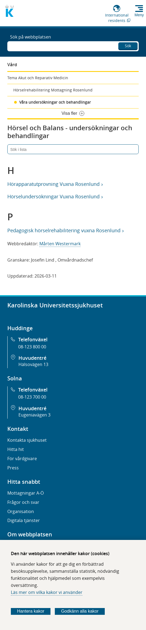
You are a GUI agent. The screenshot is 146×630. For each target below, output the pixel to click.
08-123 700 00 (32, 397)
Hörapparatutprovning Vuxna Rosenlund (53, 184)
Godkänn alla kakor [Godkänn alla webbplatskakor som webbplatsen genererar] (80, 611)
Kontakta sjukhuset (27, 440)
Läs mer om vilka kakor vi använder (46, 592)
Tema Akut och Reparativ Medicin (37, 77)
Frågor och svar (23, 502)
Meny (139, 15)
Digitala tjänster (23, 520)
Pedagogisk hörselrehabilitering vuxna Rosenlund (63, 230)
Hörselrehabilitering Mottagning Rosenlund (53, 90)
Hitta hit (15, 449)
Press (13, 468)
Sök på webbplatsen (30, 37)
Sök (128, 45)
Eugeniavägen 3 (34, 415)
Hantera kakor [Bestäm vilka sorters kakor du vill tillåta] (31, 611)
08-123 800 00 (32, 347)
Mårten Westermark (60, 244)
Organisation (20, 511)
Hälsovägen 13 (33, 364)
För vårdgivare (22, 459)
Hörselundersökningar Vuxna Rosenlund (53, 196)
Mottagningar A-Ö (25, 493)
